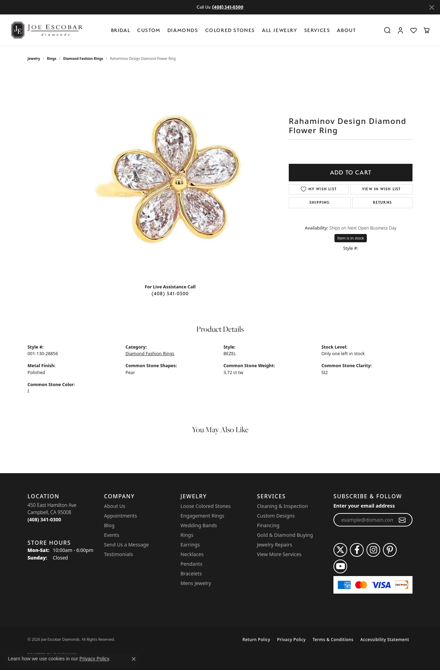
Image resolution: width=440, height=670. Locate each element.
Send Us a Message (126, 544)
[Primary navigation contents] (235, 30)
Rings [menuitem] (186, 535)
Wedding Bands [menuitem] (198, 525)
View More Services (279, 554)
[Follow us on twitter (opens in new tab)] (340, 550)
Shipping (319, 202)
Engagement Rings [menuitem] (202, 515)
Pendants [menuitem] (191, 564)
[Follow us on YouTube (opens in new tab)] (340, 566)
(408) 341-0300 (170, 293)
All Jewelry (279, 30)
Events (111, 535)
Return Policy (256, 639)
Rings (51, 58)
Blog (109, 525)
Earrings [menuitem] (190, 544)
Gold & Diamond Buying (285, 535)
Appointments (120, 515)
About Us (114, 506)
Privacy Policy (291, 639)
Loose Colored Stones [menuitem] (205, 506)
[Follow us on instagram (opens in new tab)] (373, 550)
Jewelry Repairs (274, 544)
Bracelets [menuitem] (191, 573)
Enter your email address (364, 505)
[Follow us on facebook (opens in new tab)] (357, 550)
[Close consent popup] (134, 659)
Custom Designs (276, 515)
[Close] (431, 7)
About (346, 30)
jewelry (34, 58)
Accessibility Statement (384, 639)
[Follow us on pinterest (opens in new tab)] (390, 550)
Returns (382, 202)
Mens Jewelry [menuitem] (195, 583)
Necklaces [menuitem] (192, 554)
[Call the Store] (44, 519)
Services (317, 30)
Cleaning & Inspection (282, 506)
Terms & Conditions (332, 639)
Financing (268, 525)
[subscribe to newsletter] (402, 520)
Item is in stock (350, 238)
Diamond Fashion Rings (83, 58)
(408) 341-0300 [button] (227, 7)
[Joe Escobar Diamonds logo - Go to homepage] (46, 30)
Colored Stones (230, 30)
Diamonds (182, 30)
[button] (387, 30)
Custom (149, 30)
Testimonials (118, 554)
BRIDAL (121, 30)
